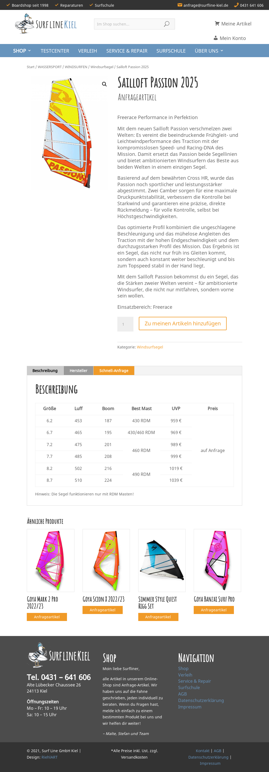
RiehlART (50, 757)
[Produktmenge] (125, 324)
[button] (104, 84)
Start (31, 66)
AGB (182, 694)
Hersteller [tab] (78, 370)
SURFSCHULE (171, 50)
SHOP (19, 50)
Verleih (185, 675)
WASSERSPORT (50, 66)
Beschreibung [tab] (45, 370)
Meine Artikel (233, 23)
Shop (183, 668)
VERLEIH (87, 50)
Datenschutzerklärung (201, 700)
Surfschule (189, 687)
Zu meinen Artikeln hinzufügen (183, 323)
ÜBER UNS (206, 50)
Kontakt (203, 750)
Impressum (189, 707)
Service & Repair (194, 681)
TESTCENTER (55, 50)
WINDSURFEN (76, 66)
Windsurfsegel (102, 66)
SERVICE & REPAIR (126, 50)
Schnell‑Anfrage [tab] (113, 370)
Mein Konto (229, 38)
